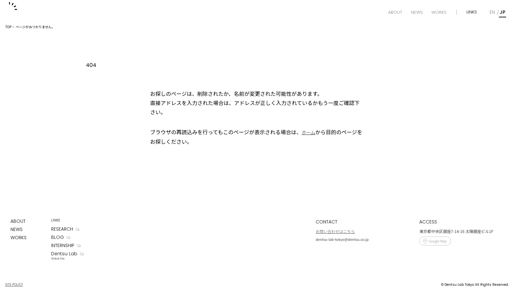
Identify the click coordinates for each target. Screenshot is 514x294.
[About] (395, 12)
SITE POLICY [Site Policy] (14, 284)
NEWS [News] (16, 229)
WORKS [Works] (18, 237)
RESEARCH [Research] (62, 229)
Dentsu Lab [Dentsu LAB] (64, 253)
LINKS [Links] (471, 12)
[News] (417, 12)
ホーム (308, 132)
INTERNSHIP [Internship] (62, 245)
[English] (492, 12)
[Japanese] (502, 12)
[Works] (439, 12)
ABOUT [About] (18, 221)
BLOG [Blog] (57, 237)
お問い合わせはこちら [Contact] (335, 231)
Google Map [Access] (437, 241)
